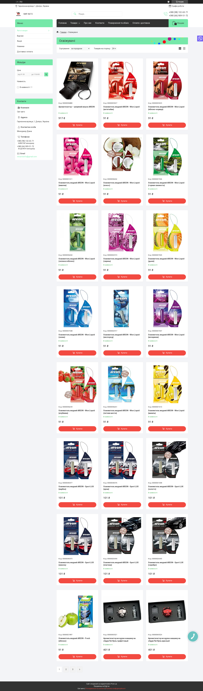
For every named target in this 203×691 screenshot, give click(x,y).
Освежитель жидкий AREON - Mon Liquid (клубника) (77, 412)
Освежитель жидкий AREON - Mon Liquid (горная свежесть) (166, 184)
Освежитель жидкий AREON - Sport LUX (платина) (121, 563)
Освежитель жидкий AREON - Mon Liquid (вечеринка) (166, 336)
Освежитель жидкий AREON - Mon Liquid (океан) (77, 336)
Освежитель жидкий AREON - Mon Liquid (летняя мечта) (121, 412)
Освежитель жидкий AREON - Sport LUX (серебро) (165, 563)
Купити (79, 125)
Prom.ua (114, 684)
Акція (19, 41)
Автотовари (22, 31)
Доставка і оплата (25, 52)
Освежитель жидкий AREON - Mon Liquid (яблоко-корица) (166, 108)
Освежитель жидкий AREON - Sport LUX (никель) (76, 563)
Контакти (99, 23)
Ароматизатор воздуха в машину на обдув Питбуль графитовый (119, 639)
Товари (73, 23)
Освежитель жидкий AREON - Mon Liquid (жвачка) (77, 184)
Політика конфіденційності (115, 688)
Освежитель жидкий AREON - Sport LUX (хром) (121, 487)
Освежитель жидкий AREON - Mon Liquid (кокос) (121, 184)
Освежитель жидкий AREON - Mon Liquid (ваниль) (166, 412)
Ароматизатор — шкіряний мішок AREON (77, 107)
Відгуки (20, 36)
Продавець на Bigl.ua (101, 686)
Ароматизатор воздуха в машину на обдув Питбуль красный (164, 639)
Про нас (87, 23)
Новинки (20, 46)
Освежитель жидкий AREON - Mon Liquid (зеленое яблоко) (77, 260)
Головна (63, 23)
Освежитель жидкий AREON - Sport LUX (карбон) (76, 487)
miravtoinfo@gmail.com (27, 157)
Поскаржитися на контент (94, 688)
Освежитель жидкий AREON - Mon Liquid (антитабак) (121, 108)
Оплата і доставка (141, 23)
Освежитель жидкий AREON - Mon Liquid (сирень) (121, 260)
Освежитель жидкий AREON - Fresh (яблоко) (74, 639)
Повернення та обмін (118, 23)
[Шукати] (75, 14)
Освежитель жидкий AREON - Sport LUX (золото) (165, 487)
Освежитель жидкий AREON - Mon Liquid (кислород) (121, 336)
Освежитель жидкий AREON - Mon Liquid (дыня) (166, 260)
